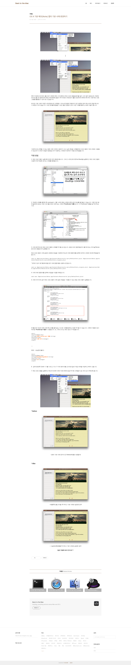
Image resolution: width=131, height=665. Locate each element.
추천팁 (83, 636)
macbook (44, 638)
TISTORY (66, 662)
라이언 (57, 636)
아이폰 (53, 643)
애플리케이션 (50, 636)
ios (56, 646)
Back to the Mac (22, 3)
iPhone (74, 643)
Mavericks (86, 646)
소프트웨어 (68, 646)
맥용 (56, 641)
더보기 (42, 651)
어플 (87, 638)
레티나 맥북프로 (68, 641)
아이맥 (85, 643)
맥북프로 (70, 636)
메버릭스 (44, 648)
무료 (59, 638)
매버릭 (48, 643)
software (76, 636)
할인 (43, 643)
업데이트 (60, 643)
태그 (91, 3)
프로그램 (44, 646)
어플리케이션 (67, 643)
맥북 (61, 641)
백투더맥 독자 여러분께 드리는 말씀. (23, 636)
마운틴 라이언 (53, 638)
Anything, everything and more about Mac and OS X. (46, 604)
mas (80, 641)
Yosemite (44, 641)
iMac (43, 636)
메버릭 (80, 643)
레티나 (77, 638)
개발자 (51, 641)
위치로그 (106, 3)
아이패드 (72, 638)
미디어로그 (97, 3)
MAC (75, 641)
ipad (83, 638)
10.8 (85, 641)
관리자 (71, 662)
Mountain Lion (78, 646)
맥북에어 (63, 636)
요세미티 (65, 638)
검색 (114, 637)
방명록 (112, 3)
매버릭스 (51, 646)
